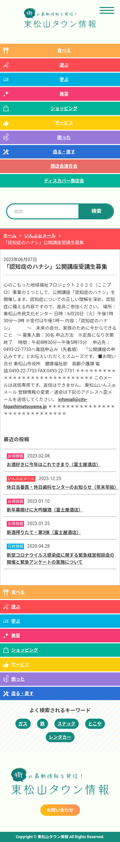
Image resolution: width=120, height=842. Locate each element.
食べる (64, 50)
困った (64, 137)
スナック (67, 723)
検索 (96, 211)
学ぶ (64, 79)
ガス (23, 723)
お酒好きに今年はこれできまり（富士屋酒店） (54, 464)
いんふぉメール (40, 235)
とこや (95, 723)
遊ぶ (64, 65)
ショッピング (64, 108)
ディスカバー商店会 (64, 180)
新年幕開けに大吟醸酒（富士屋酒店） (45, 509)
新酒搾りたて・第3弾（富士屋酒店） (44, 532)
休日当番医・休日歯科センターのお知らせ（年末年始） (63, 487)
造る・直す (64, 151)
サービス (64, 122)
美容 (64, 93)
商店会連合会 (64, 166)
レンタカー (60, 737)
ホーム (10, 235)
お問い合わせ (60, 810)
